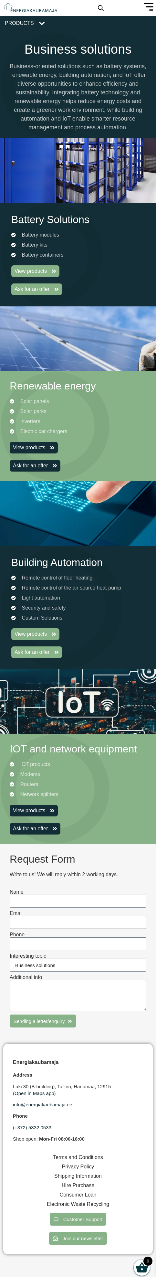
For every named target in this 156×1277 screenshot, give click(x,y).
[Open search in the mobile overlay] (101, 8)
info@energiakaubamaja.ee (42, 1104)
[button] (78, 1219)
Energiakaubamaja (35, 1062)
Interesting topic (28, 956)
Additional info (26, 977)
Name (17, 892)
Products (19, 23)
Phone (17, 934)
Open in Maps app (34, 1093)
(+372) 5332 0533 (32, 1127)
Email (16, 913)
